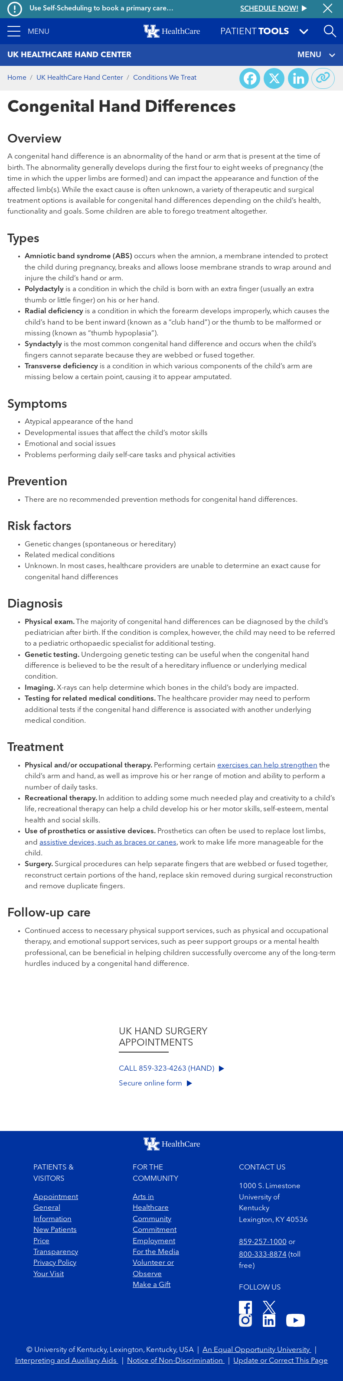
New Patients (55, 1230)
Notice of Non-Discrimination (176, 1361)
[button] (28, 31)
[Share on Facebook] (250, 78)
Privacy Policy (54, 1263)
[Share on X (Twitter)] (274, 78)
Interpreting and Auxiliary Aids (66, 1361)
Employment (154, 1241)
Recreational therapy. (61, 798)
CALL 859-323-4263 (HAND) (171, 1068)
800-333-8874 (263, 1254)
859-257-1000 (263, 1242)
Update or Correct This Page (280, 1361)
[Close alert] (328, 9)
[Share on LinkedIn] (298, 78)
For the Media (156, 1252)
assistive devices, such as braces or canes (107, 842)
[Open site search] (330, 31)
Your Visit (48, 1274)
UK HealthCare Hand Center (79, 78)
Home (16, 78)
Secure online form (155, 1083)
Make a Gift (151, 1285)
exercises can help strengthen (267, 765)
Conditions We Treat (164, 78)
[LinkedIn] (269, 1322)
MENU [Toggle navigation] (316, 55)
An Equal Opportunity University (257, 1350)
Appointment (55, 1197)
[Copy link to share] (323, 78)
